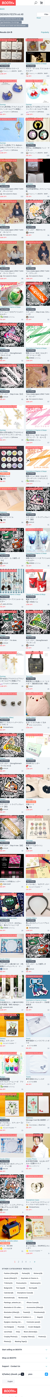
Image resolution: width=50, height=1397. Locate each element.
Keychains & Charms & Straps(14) (31, 1278)
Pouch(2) (21, 1327)
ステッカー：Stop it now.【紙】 (12, 845)
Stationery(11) (35, 1283)
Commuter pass (5, 63)
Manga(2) (7, 1317)
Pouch (28, 1038)
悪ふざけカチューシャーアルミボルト (37, 924)
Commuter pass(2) (33, 1322)
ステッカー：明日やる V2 (35, 230)
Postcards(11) (21, 1283)
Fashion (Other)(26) (11, 1273)
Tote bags (29, 676)
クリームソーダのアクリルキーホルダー (11, 313)
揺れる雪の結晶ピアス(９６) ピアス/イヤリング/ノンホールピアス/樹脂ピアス (11, 433)
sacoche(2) (8, 1332)
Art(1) (18, 1332)
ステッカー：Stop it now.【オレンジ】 (38, 313)
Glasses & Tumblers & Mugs (35, 594)
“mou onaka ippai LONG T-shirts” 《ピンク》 (37, 395)
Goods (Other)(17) (10, 1278)
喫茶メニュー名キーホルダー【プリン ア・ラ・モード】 (37, 436)
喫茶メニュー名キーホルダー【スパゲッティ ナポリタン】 (37, 477)
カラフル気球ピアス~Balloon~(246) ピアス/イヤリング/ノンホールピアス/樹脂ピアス (12, 146)
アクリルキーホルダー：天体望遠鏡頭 (37, 1003)
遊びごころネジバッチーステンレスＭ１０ (11, 723)
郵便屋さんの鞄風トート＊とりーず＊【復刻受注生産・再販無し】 (37, 682)
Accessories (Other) (7, 717)
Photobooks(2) (39, 1312)
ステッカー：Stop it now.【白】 (12, 394)
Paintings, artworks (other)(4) (14, 1302)
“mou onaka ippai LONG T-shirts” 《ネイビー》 (11, 231)
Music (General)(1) (30, 1332)
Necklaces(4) (23, 1298)
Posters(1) (42, 1337)
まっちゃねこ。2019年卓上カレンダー (38, 1247)
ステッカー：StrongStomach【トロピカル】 (11, 764)
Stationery (3, 512)
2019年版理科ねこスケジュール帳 (38, 190)
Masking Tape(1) (21, 1341)
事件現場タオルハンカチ (35, 1079)
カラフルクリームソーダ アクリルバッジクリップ (11, 1083)
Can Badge (30, 143)
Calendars (29, 184)
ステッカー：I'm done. (8, 640)
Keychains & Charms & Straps (36, 63)
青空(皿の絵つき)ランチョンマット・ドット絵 (11, 1165)
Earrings (3, 104)
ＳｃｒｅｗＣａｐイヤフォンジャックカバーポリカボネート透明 (37, 1203)
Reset (39, 18)
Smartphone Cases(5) (25, 1293)
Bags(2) (40, 1317)
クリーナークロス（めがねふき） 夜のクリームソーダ (11, 924)
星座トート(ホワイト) (34, 845)
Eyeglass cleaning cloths (8, 918)
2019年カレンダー (33, 763)
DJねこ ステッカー (7, 1041)
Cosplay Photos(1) (10, 1337)
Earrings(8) (33, 1288)
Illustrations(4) (9, 1298)
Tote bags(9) (20, 1288)
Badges (2, 1077)
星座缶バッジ (5, 476)
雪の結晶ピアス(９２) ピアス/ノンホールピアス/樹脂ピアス (12, 680)
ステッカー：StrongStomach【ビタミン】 (37, 641)
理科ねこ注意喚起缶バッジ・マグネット (37, 149)
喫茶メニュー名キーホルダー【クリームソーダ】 (37, 354)
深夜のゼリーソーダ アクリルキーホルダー (38, 559)
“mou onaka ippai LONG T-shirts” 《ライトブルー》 (11, 272)
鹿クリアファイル (6, 517)
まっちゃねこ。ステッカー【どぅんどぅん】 (11, 1124)
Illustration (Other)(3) (11, 1312)
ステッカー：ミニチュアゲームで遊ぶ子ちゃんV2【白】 (11, 1206)
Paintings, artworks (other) (9, 1241)
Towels (28, 1077)
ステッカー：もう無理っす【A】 (10, 559)
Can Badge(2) (9, 1327)
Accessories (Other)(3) (35, 1307)
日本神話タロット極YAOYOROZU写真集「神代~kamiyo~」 (11, 1003)
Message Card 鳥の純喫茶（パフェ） (37, 1121)
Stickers (28, 225)
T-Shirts (2, 184)
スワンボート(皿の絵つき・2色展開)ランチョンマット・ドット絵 (11, 965)
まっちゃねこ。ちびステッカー (37, 884)
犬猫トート (30, 804)
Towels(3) (26, 1312)
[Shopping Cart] (41, 3)
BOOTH (2, 9)
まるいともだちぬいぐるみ (36, 722)
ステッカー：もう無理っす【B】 (36, 965)
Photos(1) (7, 1341)
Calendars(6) (8, 1293)
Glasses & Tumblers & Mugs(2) (24, 1317)
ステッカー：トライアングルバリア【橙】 (11, 805)
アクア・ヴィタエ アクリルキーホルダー (38, 70)
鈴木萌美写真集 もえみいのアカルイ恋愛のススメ (37, 1162)
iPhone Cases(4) (32, 1302)
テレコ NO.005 (6, 1246)
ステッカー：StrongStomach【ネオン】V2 (11, 354)
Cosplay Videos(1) (28, 1337)
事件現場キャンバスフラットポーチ (37, 1042)
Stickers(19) (38, 1273)
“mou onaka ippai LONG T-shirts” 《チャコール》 (11, 190)
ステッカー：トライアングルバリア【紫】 (37, 518)
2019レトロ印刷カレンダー (10, 881)
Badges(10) (8, 1288)
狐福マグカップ (32, 599)
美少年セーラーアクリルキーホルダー (11, 600)
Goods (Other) (31, 717)
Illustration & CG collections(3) (14, 1307)
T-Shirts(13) (8, 1283)
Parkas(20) (26, 1273)
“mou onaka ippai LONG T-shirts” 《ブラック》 (37, 272)
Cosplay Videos (31, 918)
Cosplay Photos (31, 1159)
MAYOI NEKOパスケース (9, 68)
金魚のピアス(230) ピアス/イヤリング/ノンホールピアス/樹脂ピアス (37, 108)
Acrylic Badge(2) (34, 1327)
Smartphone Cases (32, 1200)
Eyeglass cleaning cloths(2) (14, 1322)
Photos (2, 1000)
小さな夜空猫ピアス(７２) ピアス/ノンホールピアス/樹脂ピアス (11, 108)
